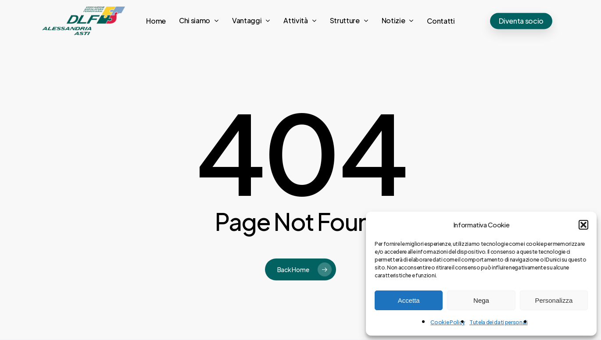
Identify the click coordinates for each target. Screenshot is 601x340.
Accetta (409, 300)
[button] (583, 224)
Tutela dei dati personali (498, 322)
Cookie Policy (447, 322)
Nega (481, 300)
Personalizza (553, 300)
